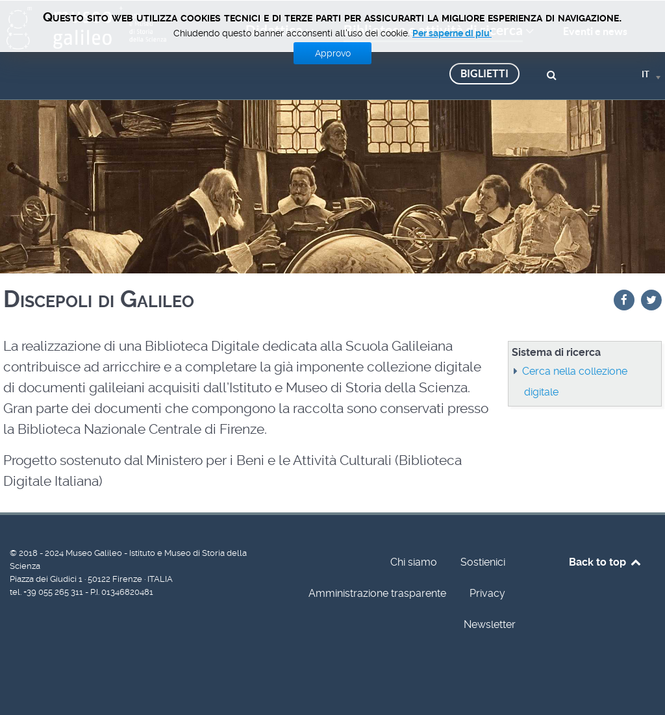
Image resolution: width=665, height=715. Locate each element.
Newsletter (490, 624)
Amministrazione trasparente (377, 593)
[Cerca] (553, 74)
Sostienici (482, 562)
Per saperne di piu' (452, 33)
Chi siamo (413, 562)
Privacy (487, 593)
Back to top (605, 562)
